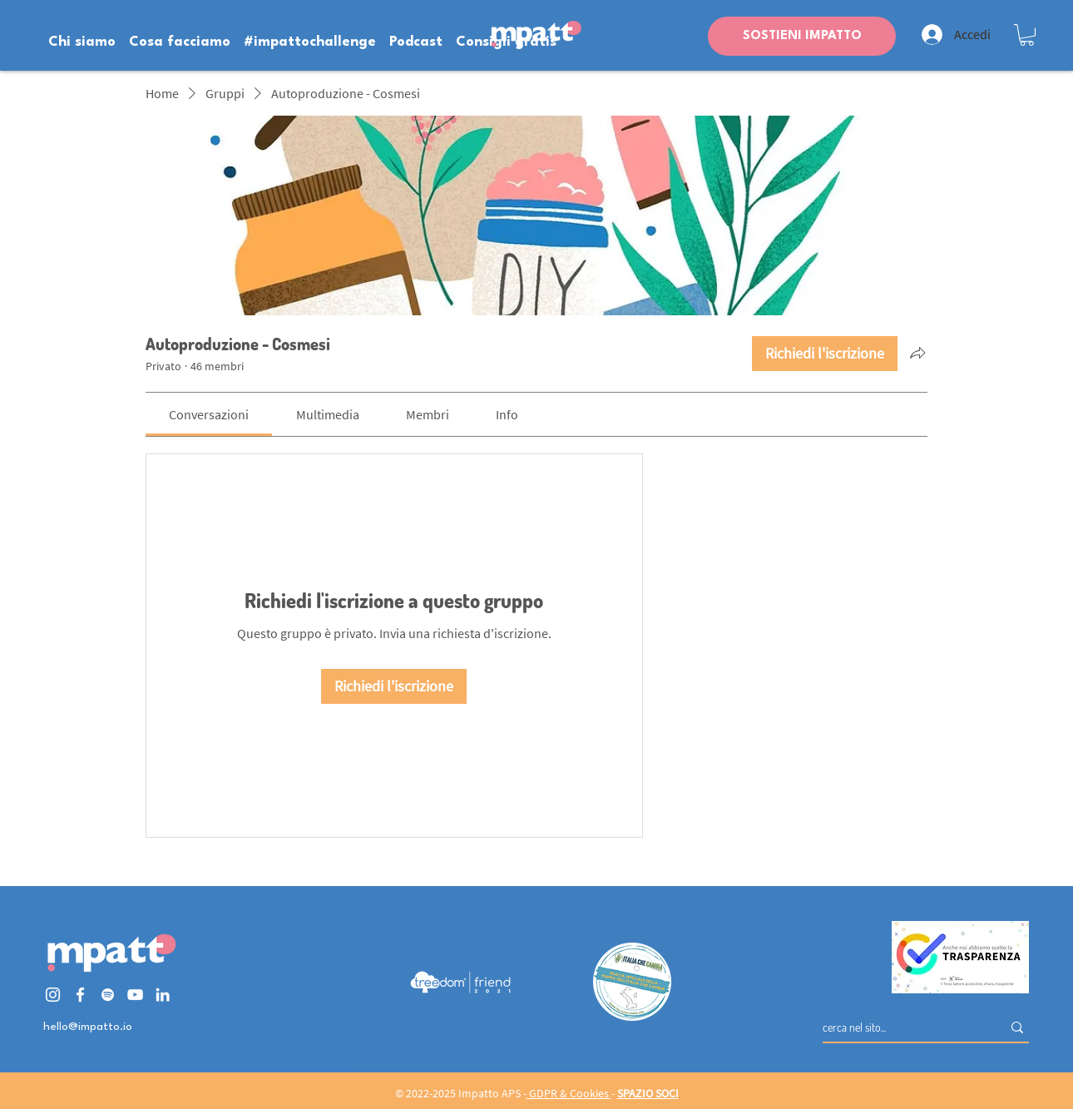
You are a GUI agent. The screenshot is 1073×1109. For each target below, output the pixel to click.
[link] (209, 414)
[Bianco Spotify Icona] (107, 994)
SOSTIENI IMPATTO (802, 36)
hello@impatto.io (87, 1026)
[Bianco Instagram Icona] (52, 994)
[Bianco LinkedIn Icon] (162, 994)
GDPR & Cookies (569, 1093)
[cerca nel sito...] (900, 1027)
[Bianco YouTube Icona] (135, 994)
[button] (1027, 35)
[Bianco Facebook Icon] (80, 994)
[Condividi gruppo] (917, 353)
